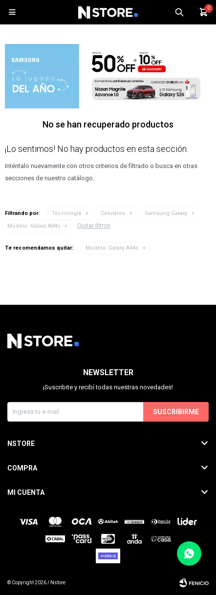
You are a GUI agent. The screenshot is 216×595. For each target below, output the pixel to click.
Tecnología (66, 213)
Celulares (113, 213)
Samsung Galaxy (166, 213)
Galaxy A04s (33, 226)
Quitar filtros (93, 225)
